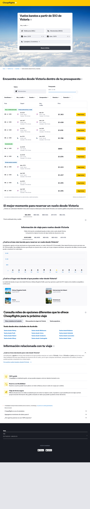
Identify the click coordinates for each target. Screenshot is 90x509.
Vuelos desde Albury (10, 338)
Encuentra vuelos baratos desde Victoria (18, 362)
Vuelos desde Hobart (10, 335)
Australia (17, 68)
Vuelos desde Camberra (39, 335)
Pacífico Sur (10, 68)
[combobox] (24, 25)
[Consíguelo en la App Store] (49, 450)
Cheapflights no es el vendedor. (46, 411)
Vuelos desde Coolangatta (39, 338)
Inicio (4, 68)
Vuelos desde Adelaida (66, 333)
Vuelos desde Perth (9, 333)
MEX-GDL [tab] (36, 215)
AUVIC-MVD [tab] (27, 237)
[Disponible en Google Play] (41, 450)
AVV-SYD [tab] (54, 215)
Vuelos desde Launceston (66, 335)
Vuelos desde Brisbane (66, 330)
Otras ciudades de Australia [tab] (13, 321)
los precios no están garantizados (45, 405)
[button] (31, 36)
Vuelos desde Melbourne (39, 330)
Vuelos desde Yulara (65, 338)
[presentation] (31, 19)
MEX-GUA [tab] (45, 215)
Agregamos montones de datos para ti (46, 414)
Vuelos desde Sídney (10, 330)
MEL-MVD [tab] (28, 215)
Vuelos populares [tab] (55, 321)
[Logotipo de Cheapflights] (9, 3)
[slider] (77, 92)
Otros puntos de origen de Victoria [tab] (36, 321)
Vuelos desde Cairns (37, 333)
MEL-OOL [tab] (62, 215)
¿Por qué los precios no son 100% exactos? (46, 418)
